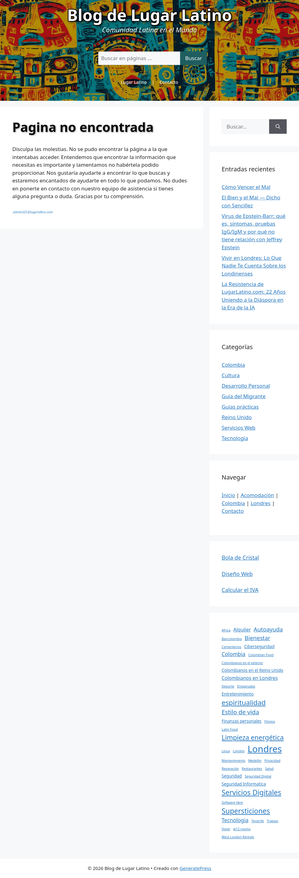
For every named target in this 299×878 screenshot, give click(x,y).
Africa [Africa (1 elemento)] (226, 630)
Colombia (233, 364)
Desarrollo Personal (246, 385)
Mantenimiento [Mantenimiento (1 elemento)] (233, 760)
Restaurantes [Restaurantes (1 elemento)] (252, 768)
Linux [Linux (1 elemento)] (226, 751)
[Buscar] (278, 126)
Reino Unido (237, 417)
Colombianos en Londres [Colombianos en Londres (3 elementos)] (250, 678)
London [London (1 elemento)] (238, 751)
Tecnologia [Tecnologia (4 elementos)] (235, 820)
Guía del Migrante (244, 396)
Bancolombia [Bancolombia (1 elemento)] (232, 639)
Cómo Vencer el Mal (246, 186)
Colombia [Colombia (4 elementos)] (233, 654)
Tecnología (235, 438)
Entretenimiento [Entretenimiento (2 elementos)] (238, 694)
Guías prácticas (240, 406)
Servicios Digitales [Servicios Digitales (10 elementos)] (251, 792)
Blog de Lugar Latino (149, 15)
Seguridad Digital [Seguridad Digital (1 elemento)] (258, 776)
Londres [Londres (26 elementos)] (265, 749)
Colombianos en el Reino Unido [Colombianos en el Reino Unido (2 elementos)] (252, 670)
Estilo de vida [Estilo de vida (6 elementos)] (240, 712)
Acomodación (257, 495)
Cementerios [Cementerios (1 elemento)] (231, 647)
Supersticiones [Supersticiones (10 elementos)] (246, 811)
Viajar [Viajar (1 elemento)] (226, 829)
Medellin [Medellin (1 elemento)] (254, 760)
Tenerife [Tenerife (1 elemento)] (257, 821)
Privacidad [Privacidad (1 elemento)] (273, 760)
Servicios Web (239, 427)
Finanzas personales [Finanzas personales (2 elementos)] (241, 721)
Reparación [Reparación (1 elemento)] (230, 768)
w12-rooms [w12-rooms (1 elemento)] (241, 829)
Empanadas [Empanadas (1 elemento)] (246, 686)
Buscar (193, 58)
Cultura (231, 375)
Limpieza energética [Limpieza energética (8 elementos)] (253, 737)
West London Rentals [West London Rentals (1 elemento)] (238, 837)
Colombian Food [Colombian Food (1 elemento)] (260, 655)
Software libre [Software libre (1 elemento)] (232, 802)
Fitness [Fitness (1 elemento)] (270, 721)
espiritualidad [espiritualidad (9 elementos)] (244, 702)
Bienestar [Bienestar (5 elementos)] (257, 638)
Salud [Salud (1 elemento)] (269, 768)
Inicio (228, 495)
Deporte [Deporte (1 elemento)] (228, 686)
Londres (261, 503)
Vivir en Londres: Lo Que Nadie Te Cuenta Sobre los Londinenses (254, 265)
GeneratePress (195, 868)
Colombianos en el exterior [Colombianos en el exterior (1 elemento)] (242, 663)
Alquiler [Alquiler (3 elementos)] (242, 629)
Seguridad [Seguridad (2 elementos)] (232, 776)
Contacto (169, 82)
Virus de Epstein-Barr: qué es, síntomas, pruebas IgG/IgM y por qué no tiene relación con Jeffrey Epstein (253, 231)
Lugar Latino (134, 82)
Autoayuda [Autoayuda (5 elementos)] (268, 629)
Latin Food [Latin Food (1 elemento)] (230, 729)
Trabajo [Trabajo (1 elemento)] (272, 821)
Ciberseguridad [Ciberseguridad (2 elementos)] (259, 646)
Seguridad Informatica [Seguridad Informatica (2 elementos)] (244, 784)
